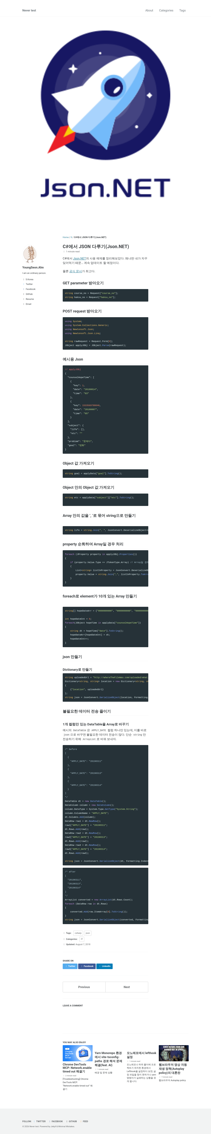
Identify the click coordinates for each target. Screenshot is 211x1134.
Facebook (55, 1121)
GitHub (71, 1121)
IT (82, 939)
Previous (84, 987)
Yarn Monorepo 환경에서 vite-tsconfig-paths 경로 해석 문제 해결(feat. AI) (108, 1059)
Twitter (39, 1121)
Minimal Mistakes (66, 1126)
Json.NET (79, 258)
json (88, 933)
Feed (84, 1121)
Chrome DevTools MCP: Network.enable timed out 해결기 (77, 1068)
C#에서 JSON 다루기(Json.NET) (96, 246)
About (149, 10)
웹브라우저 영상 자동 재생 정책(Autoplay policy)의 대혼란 (173, 1068)
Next (127, 987)
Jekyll (53, 1126)
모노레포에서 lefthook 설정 (141, 1055)
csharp (78, 933)
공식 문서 (75, 271)
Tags (182, 10)
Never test (29, 10)
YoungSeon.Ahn (33, 267)
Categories (166, 10)
